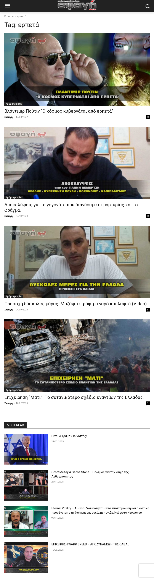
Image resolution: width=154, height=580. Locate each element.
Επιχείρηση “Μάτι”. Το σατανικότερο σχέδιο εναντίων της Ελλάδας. (74, 397)
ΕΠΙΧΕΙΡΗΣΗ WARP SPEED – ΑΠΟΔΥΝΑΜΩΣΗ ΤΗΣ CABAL (90, 544)
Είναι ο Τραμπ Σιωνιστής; (69, 436)
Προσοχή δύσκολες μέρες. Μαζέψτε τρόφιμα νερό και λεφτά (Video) (75, 303)
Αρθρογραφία (14, 103)
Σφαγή (8, 116)
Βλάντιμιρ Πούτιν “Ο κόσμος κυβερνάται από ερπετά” (59, 111)
